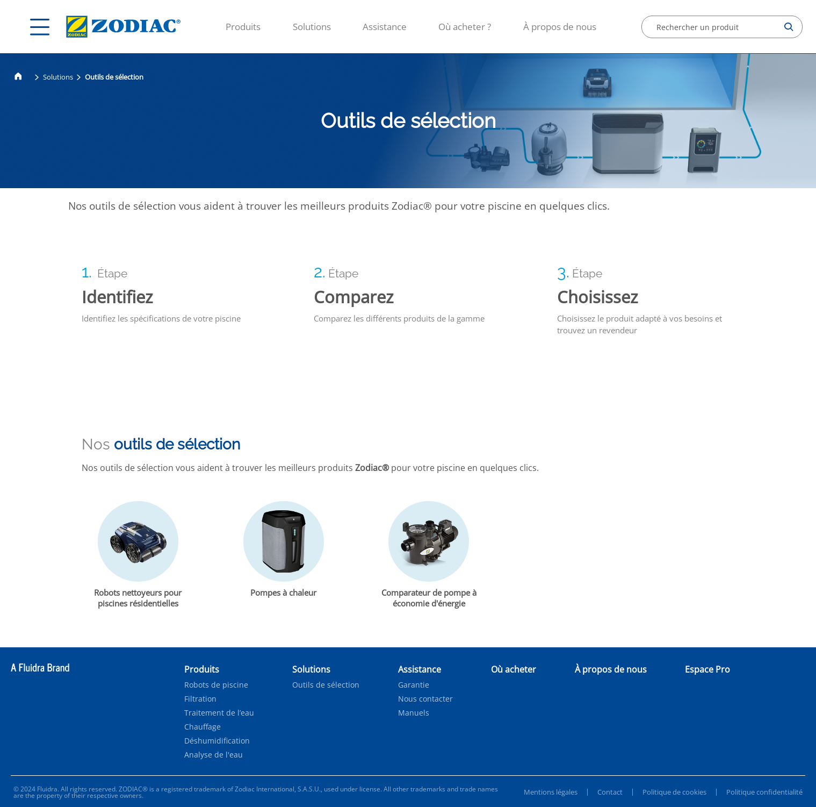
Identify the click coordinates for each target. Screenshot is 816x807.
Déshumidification (217, 741)
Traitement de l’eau (219, 713)
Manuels (413, 713)
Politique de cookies (674, 792)
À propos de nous (559, 26)
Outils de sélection (325, 685)
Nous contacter (425, 699)
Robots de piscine (216, 685)
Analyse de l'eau (213, 755)
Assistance (385, 26)
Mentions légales (550, 792)
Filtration (200, 699)
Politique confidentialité (764, 792)
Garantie (413, 685)
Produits (243, 26)
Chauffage (202, 727)
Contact (610, 792)
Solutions (312, 26)
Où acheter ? (464, 26)
